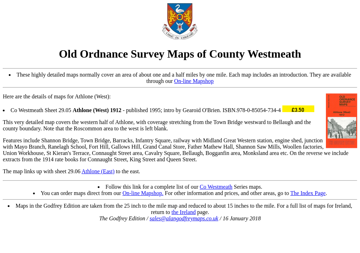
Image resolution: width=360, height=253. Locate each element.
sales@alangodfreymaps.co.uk (184, 218)
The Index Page (308, 193)
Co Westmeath (216, 187)
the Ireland (184, 212)
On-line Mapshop (193, 81)
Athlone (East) (98, 171)
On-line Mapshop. (142, 193)
